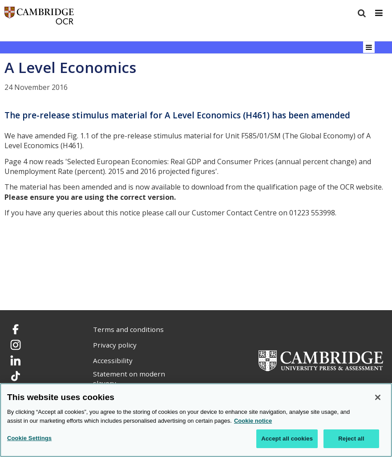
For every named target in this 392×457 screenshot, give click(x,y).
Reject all (351, 438)
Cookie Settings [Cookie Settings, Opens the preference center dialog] (29, 438)
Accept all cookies (287, 438)
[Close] (378, 397)
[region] (196, 420)
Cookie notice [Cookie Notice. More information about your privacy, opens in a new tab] (253, 420)
